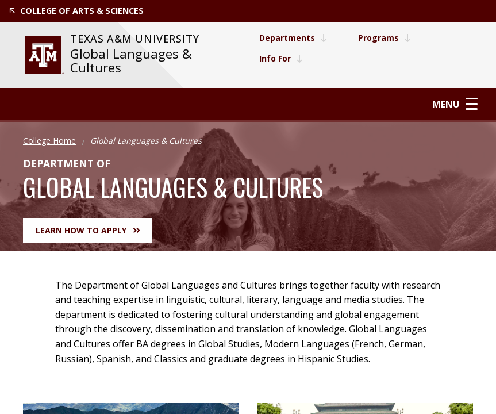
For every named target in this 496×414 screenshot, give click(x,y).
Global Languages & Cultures (131, 60)
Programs (384, 37)
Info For (281, 58)
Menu (455, 104)
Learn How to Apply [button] (88, 230)
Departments (293, 37)
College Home (49, 140)
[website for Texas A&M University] (44, 55)
